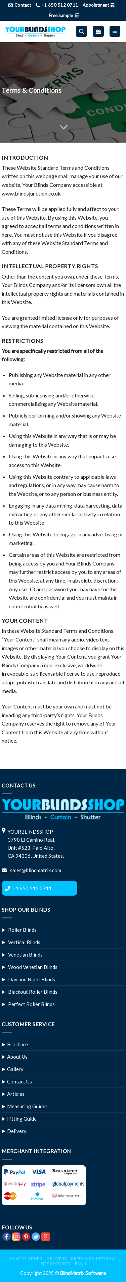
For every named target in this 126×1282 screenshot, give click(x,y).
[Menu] (115, 31)
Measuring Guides (27, 1106)
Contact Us (19, 1081)
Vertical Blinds (24, 942)
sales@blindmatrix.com (35, 870)
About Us (17, 1057)
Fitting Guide (22, 1119)
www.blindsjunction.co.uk (31, 193)
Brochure (17, 1044)
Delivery (17, 1131)
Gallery (15, 1069)
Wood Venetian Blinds (32, 967)
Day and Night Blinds (31, 979)
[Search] (81, 31)
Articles (16, 1094)
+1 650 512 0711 (32, 888)
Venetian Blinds (25, 955)
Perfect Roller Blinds (31, 1004)
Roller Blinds (22, 930)
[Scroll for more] (63, 127)
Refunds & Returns (93, 1258)
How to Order (25, 1258)
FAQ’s (81, 1263)
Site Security (56, 1263)
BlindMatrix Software (83, 1273)
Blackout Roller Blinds (32, 992)
